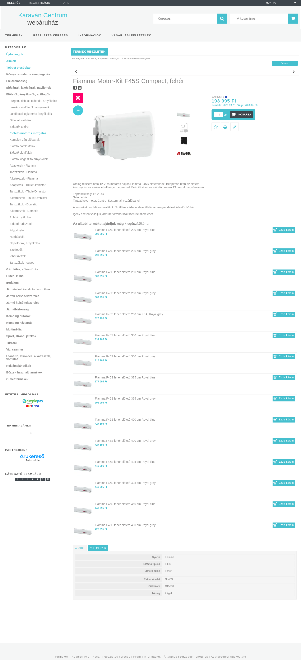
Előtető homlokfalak (22, 146)
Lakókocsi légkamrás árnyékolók (31, 113)
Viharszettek (18, 256)
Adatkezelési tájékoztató (228, 656)
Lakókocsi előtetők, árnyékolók (30, 107)
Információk (152, 656)
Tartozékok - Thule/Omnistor (28, 191)
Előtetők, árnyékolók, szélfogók (104, 58)
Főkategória (78, 58)
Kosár (97, 656)
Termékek (62, 656)
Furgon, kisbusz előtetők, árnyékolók (33, 100)
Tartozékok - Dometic (23, 204)
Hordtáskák (17, 236)
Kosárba (245, 114)
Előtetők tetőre (19, 126)
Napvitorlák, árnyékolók (25, 243)
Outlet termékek (17, 379)
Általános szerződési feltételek (186, 656)
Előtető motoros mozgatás (28, 133)
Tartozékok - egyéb (22, 262)
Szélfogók (16, 249)
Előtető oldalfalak (21, 152)
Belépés (13, 2)
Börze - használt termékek (24, 372)
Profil (137, 656)
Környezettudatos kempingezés (28, 74)
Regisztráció (80, 656)
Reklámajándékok (18, 365)
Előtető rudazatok (21, 223)
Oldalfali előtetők (20, 120)
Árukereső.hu (33, 460)
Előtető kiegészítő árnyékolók (29, 159)
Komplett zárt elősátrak (25, 139)
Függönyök (17, 230)
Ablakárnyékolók (20, 217)
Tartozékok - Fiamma (23, 172)
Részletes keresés (117, 656)
